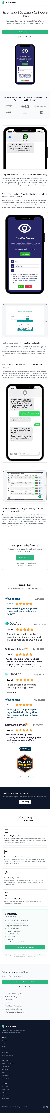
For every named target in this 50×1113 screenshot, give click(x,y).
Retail (3, 1072)
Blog (3, 1049)
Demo (3, 1043)
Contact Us (5, 1095)
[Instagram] (44, 1107)
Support (4, 1092)
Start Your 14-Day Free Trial (25, 947)
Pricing (4, 1046)
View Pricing (25, 802)
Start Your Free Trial (25, 32)
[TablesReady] (9, 1026)
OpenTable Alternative (8, 1055)
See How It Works (25, 37)
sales (38, 955)
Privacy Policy (5, 1089)
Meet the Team (6, 1098)
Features (4, 1041)
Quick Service (5, 1066)
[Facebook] (47, 1107)
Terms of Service (6, 1087)
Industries (5, 1052)
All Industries (5, 1078)
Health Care (5, 1069)
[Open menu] (46, 2)
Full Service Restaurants (8, 1064)
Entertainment (6, 1075)
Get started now (25, 558)
